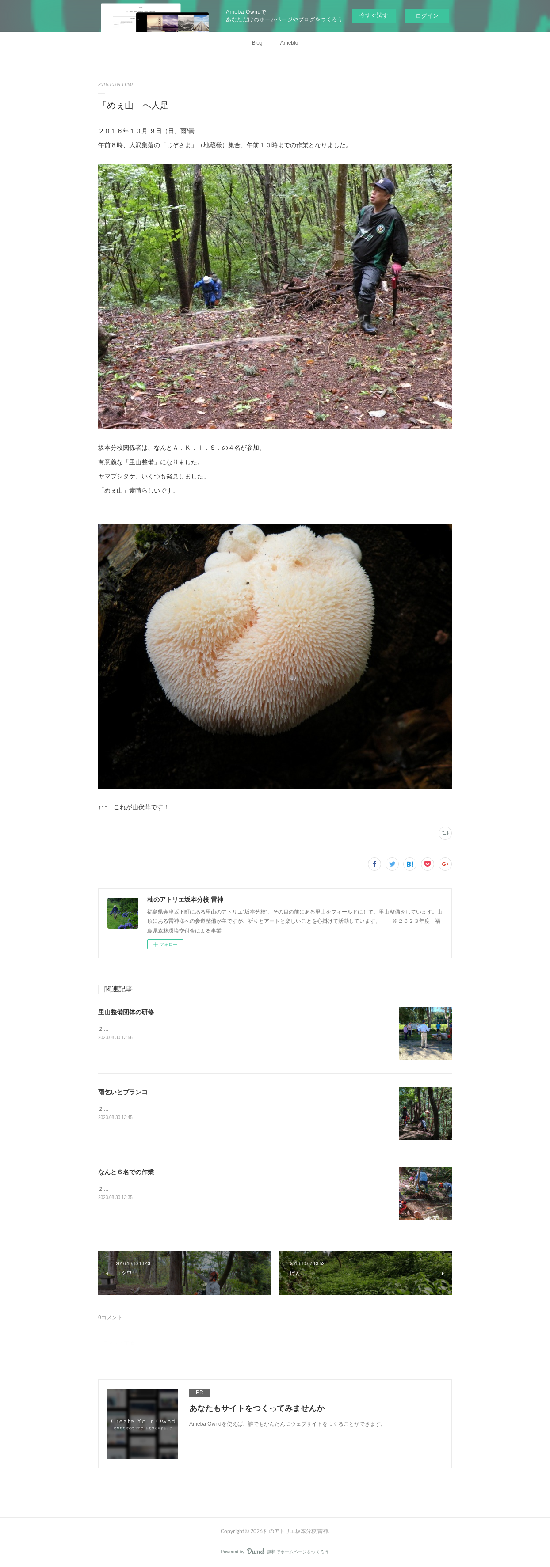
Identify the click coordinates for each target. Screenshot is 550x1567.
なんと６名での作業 (126, 1172)
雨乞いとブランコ (123, 1092)
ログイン (427, 15)
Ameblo (289, 43)
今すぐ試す (373, 15)
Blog (257, 43)
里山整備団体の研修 (126, 1012)
